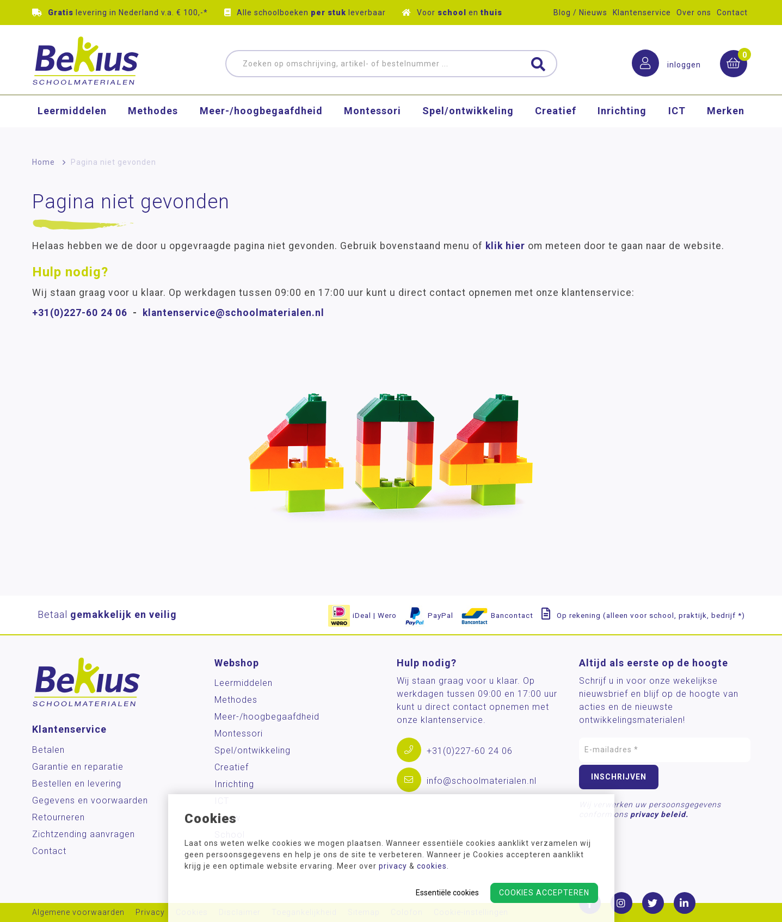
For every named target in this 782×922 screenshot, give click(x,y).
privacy (393, 866)
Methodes (153, 122)
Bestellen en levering (76, 783)
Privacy (150, 912)
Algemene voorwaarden (78, 912)
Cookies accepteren (544, 892)
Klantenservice (642, 12)
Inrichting (622, 122)
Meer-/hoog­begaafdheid (261, 122)
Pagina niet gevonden (113, 162)
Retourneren (58, 817)
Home (43, 162)
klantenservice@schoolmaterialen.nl (233, 312)
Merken (725, 122)
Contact (732, 12)
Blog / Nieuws (580, 12)
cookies (432, 866)
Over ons (693, 12)
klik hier (505, 245)
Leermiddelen (72, 122)
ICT (677, 122)
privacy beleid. (659, 814)
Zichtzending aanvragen (83, 834)
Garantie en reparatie (78, 767)
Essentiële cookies (447, 892)
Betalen (48, 750)
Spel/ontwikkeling (468, 122)
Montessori (372, 122)
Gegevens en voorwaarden (90, 800)
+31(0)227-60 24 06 (79, 312)
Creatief (555, 122)
